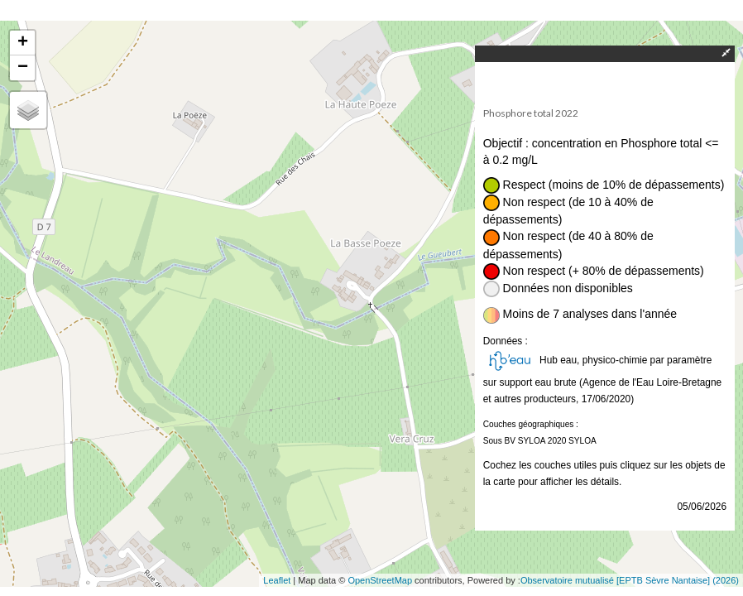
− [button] (22, 67)
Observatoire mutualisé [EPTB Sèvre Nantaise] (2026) (629, 580)
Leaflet (276, 580)
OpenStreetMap (380, 580)
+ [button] (22, 43)
